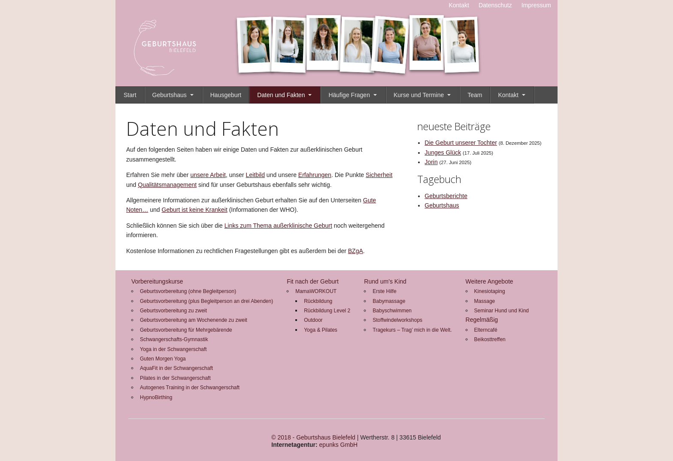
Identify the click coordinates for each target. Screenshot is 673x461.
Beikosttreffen (490, 339)
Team (474, 95)
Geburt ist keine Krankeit (194, 209)
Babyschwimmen (392, 311)
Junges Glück (442, 152)
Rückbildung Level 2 (327, 311)
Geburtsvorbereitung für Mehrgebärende (186, 330)
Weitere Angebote (489, 281)
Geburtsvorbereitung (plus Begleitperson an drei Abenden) (206, 301)
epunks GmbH (338, 444)
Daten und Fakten (281, 95)
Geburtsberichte (445, 195)
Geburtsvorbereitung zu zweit (173, 311)
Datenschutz (495, 5)
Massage (484, 301)
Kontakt (459, 5)
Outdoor (313, 320)
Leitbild (255, 174)
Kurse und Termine (419, 95)
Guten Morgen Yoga (163, 359)
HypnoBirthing (156, 397)
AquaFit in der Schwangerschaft (176, 368)
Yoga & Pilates (320, 330)
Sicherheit (379, 174)
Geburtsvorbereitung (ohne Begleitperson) (188, 291)
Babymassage (389, 301)
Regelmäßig (482, 319)
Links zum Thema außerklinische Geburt (278, 225)
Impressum (536, 5)
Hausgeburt (225, 95)
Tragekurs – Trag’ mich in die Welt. (412, 330)
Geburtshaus (169, 95)
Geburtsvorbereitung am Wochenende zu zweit (193, 320)
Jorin (430, 162)
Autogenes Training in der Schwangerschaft (189, 388)
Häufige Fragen (349, 95)
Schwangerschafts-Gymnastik (174, 339)
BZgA (355, 250)
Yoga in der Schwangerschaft (173, 349)
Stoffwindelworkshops (397, 320)
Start (130, 95)
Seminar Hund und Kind (501, 311)
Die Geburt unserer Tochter (460, 142)
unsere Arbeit (208, 174)
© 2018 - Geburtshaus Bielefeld (313, 437)
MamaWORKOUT (315, 291)
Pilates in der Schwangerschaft (175, 378)
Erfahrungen (314, 174)
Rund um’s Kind (385, 281)
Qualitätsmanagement (167, 184)
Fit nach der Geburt (313, 281)
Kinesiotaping (489, 291)
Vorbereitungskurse (157, 281)
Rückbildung (318, 301)
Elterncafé (485, 330)
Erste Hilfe (384, 291)
